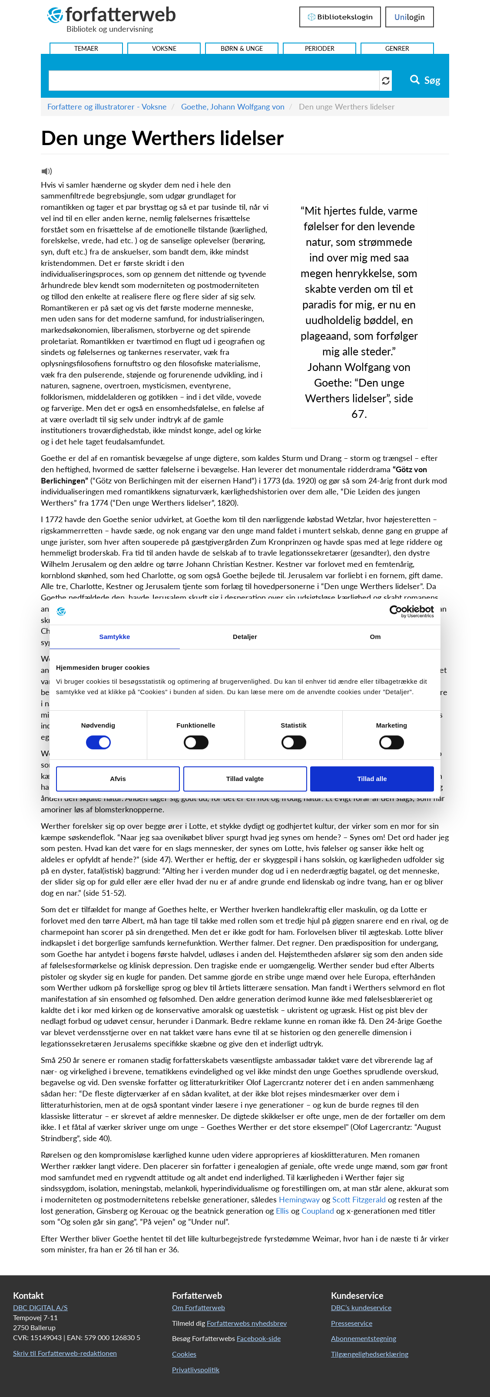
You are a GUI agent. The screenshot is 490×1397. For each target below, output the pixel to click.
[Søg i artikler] (214, 80)
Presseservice (351, 1323)
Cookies (184, 1354)
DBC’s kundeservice (361, 1307)
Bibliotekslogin (340, 17)
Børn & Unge (242, 48)
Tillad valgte (245, 778)
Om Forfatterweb (198, 1307)
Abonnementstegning (363, 1338)
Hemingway (299, 1199)
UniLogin (409, 17)
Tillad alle (372, 778)
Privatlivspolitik (195, 1369)
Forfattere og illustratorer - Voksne (107, 106)
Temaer (86, 48)
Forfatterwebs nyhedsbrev (247, 1323)
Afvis (118, 778)
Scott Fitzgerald (359, 1199)
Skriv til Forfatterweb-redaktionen (65, 1353)
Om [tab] (375, 636)
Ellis (282, 1210)
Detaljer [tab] (245, 636)
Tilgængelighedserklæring (369, 1354)
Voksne (164, 48)
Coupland (317, 1210)
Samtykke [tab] (114, 636)
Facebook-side (259, 1338)
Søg (425, 80)
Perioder (319, 48)
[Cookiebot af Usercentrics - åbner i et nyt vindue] (396, 611)
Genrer (397, 48)
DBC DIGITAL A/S (40, 1307)
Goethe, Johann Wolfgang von (233, 106)
